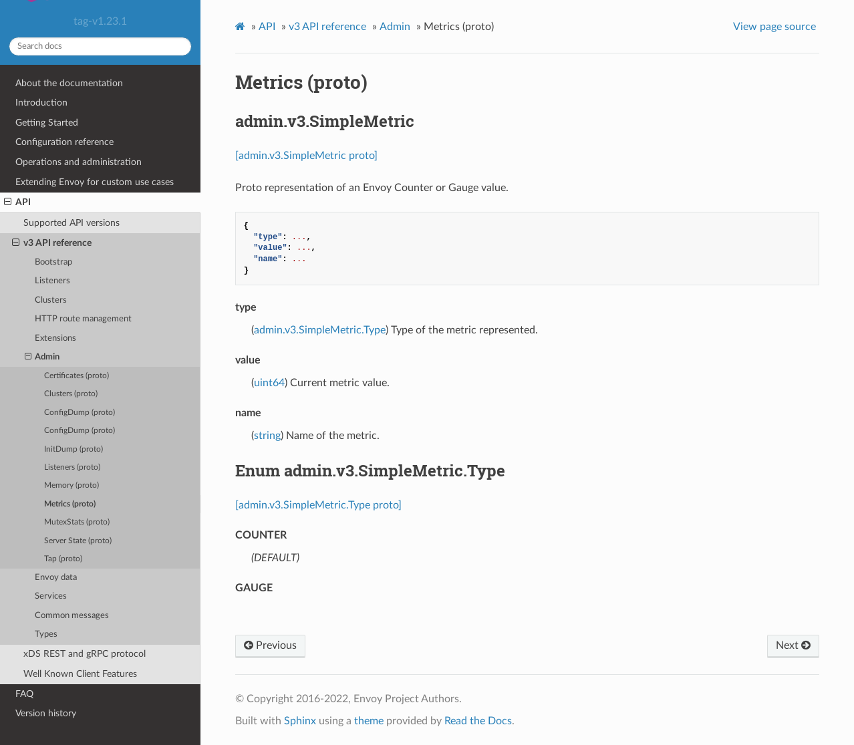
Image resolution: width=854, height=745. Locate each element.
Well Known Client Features (80, 674)
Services (51, 596)
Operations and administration (78, 162)
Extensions (55, 338)
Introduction (41, 103)
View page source (774, 26)
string (267, 435)
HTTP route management (83, 319)
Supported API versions (71, 223)
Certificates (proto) (76, 376)
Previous (270, 645)
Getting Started (46, 123)
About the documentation (69, 83)
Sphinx (300, 721)
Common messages (72, 615)
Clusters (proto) (71, 394)
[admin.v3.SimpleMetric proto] (306, 155)
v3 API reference (52, 243)
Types (46, 634)
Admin (42, 357)
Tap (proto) (63, 559)
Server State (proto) (78, 541)
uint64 (269, 383)
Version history (45, 713)
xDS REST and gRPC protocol (84, 654)
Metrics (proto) (70, 504)
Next (793, 645)
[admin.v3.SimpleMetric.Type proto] (318, 505)
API (17, 202)
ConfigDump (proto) (79, 412)
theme (369, 721)
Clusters (51, 300)
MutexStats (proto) (77, 522)
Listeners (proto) (72, 467)
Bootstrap (53, 262)
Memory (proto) (71, 485)
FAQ (24, 694)
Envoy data (56, 577)
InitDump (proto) (73, 449)
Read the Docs (478, 721)
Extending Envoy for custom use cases (94, 182)
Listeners (52, 281)
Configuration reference (64, 142)
